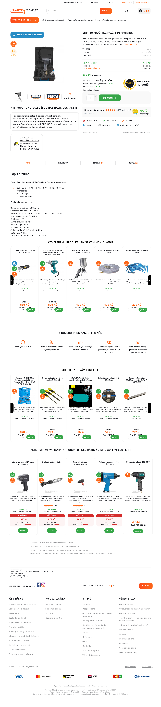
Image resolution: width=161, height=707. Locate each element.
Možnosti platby (53, 614)
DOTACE (49, 623)
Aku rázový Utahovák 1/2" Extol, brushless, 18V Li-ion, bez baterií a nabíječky (52, 252)
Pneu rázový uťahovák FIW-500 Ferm (78, 560)
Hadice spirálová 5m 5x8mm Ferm (137, 251)
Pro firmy (94, 3)
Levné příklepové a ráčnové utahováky (65, 556)
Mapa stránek (130, 677)
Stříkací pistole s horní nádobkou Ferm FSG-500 (80, 251)
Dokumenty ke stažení (19, 619)
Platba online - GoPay (19, 650)
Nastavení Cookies (17, 659)
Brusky (122, 644)
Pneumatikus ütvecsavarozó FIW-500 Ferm (100, 563)
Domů (42, 20)
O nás (85, 651)
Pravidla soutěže (16, 637)
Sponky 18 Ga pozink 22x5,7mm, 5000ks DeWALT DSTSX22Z (136, 385)
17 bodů (143, 84)
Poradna (86, 614)
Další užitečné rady (128, 662)
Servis (85, 642)
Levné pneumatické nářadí (40, 556)
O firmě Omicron (127, 623)
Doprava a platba (53, 628)
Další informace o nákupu (21, 664)
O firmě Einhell (126, 614)
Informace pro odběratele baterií (24, 646)
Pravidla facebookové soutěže (23, 614)
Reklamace (14, 623)
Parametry (63, 163)
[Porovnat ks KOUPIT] (18, 314)
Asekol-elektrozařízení (19, 655)
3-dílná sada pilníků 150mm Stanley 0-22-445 (52, 384)
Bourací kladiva (126, 640)
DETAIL (23, 540)
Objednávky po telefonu (20, 632)
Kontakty (111, 3)
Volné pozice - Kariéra (92, 631)
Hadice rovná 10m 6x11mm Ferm (108, 251)
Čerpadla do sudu (127, 658)
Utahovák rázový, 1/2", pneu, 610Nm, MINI (23, 473)
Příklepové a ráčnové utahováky (80, 20)
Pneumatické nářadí (55, 20)
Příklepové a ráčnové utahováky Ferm (135, 132)
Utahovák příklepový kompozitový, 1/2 (80, 473)
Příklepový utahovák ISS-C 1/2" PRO (138, 473)
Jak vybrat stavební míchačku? (133, 635)
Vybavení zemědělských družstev (134, 619)
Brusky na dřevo (126, 649)
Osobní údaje (147, 677)
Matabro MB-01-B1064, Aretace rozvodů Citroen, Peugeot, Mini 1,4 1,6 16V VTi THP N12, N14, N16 (24, 386)
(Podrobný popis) (132, 44)
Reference (87, 647)
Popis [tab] (28, 163)
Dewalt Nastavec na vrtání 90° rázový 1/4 (24, 251)
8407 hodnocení (124, 110)
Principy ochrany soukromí (21, 641)
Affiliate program (90, 661)
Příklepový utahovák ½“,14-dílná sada (109, 473)
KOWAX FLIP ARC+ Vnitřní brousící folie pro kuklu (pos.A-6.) (80, 385)
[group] (24, 283)
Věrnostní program (73, 3)
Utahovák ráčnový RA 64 (51, 472)
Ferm (148, 49)
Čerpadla (123, 653)
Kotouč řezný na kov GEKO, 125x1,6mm (108, 384)
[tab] (98, 163)
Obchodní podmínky (18, 628)
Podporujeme (88, 619)
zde (105, 696)
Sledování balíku (53, 619)
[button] (30, 315)
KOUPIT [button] (32, 315)
